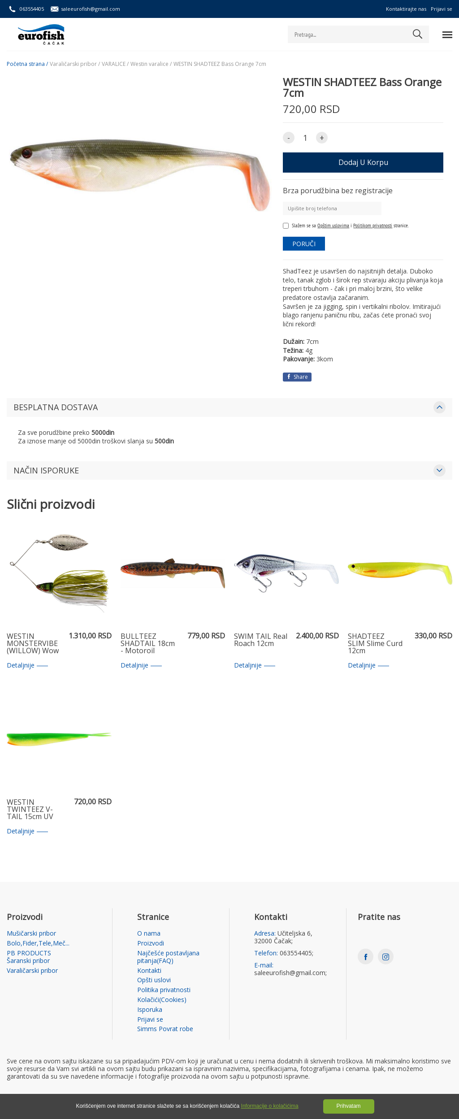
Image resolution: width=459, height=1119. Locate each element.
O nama (148, 933)
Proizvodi (150, 943)
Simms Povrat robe (165, 1029)
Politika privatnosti (164, 990)
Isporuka (149, 1010)
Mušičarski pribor (31, 933)
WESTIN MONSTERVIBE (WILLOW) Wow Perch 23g (33, 644)
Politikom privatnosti (372, 225)
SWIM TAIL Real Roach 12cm (260, 640)
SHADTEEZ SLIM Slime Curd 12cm (375, 644)
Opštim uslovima (333, 225)
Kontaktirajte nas (406, 9)
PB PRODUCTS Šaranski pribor (29, 957)
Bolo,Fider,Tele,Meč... (38, 943)
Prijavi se (441, 9)
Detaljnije (27, 665)
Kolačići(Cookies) (161, 1000)
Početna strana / (27, 64)
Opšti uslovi (154, 980)
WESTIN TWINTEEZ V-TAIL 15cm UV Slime (30, 809)
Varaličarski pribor (32, 971)
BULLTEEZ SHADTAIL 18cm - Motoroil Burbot (148, 644)
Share (297, 377)
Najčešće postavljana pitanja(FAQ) (168, 957)
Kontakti (149, 971)
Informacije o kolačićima (270, 1106)
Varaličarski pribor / (75, 64)
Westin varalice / (151, 64)
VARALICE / (115, 64)
